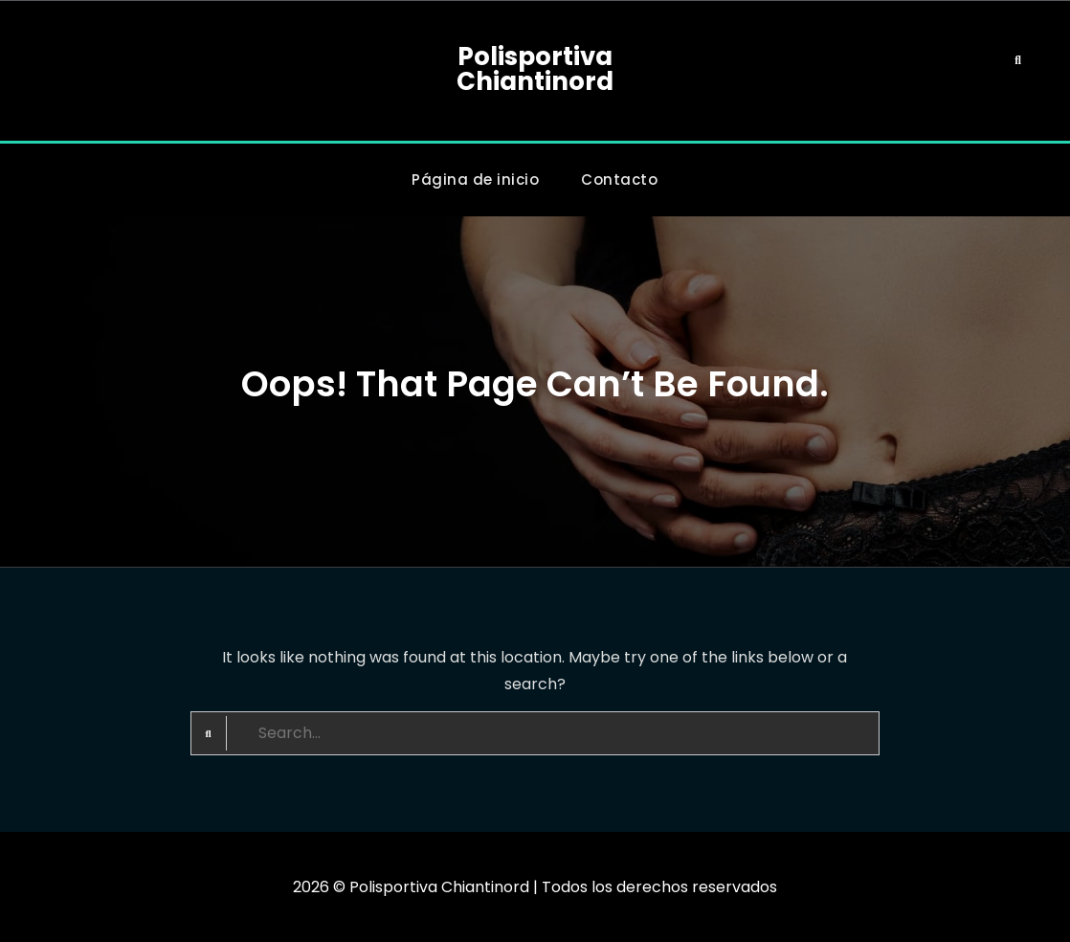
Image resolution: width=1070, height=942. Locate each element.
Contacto (619, 179)
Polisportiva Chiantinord (535, 69)
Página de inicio (475, 179)
